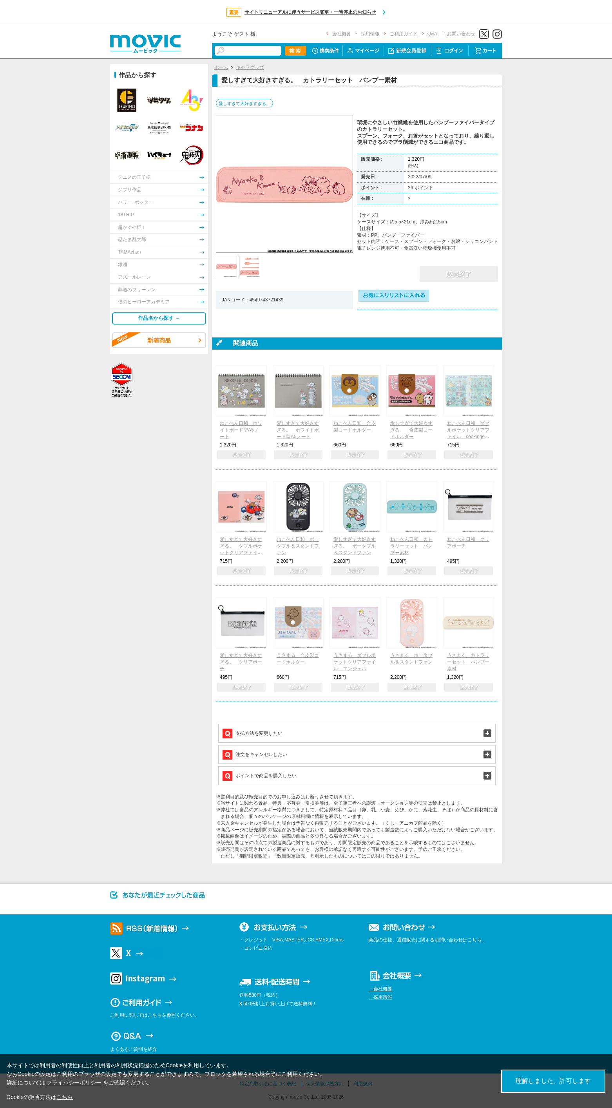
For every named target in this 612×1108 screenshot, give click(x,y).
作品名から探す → (159, 318)
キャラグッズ (250, 67)
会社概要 (341, 33)
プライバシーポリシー (74, 1082)
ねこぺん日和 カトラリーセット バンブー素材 (411, 546)
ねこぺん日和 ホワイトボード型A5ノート (241, 430)
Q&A (432, 33)
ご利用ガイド (403, 33)
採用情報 (370, 33)
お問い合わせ (461, 33)
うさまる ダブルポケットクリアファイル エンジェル (354, 662)
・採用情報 (380, 997)
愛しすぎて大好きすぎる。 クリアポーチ (241, 662)
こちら (64, 1097)
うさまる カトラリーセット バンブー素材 (468, 662)
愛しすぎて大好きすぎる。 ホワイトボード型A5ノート (298, 430)
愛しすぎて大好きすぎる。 (244, 103)
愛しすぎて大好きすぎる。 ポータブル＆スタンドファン (354, 546)
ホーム (221, 67)
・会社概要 (380, 989)
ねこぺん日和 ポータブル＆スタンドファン (298, 546)
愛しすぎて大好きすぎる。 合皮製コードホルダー (411, 430)
